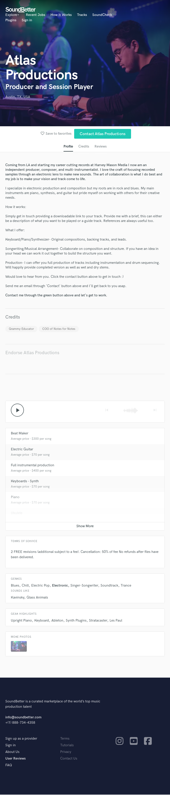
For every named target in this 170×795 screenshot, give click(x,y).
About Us (12, 752)
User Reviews (15, 759)
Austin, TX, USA (17, 97)
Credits (83, 147)
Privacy (65, 752)
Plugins (10, 20)
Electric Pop (40, 586)
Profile (68, 147)
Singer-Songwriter (84, 586)
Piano (15, 498)
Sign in (27, 20)
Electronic (60, 586)
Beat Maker (19, 434)
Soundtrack (109, 586)
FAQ (8, 766)
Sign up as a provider (21, 739)
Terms (65, 739)
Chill (25, 586)
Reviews (101, 147)
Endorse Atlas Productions (32, 353)
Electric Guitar (22, 450)
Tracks (82, 15)
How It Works (61, 15)
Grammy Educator (21, 329)
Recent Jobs (35, 15)
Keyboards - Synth (25, 482)
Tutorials (67, 746)
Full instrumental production (32, 466)
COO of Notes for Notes (58, 329)
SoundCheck (102, 15)
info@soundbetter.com (23, 718)
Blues (15, 586)
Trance (126, 586)
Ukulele (16, 513)
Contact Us (68, 759)
